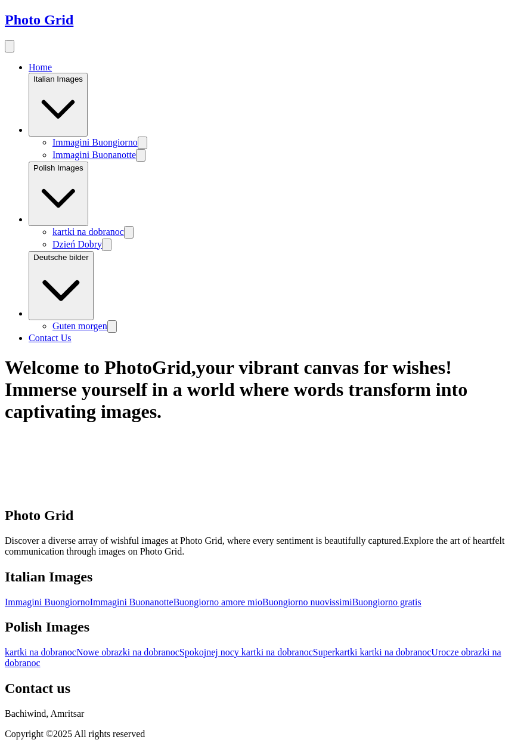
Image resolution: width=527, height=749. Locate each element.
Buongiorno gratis (386, 602)
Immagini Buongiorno (95, 142)
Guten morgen (79, 326)
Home (40, 67)
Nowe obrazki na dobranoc (127, 652)
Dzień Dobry (77, 244)
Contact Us (50, 338)
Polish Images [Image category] (58, 193)
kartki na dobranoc (88, 232)
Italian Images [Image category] (58, 105)
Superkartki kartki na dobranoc (372, 652)
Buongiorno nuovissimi (307, 602)
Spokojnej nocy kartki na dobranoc (246, 652)
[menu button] (9, 46)
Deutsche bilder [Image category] (61, 286)
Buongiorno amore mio (217, 602)
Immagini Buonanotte (94, 155)
